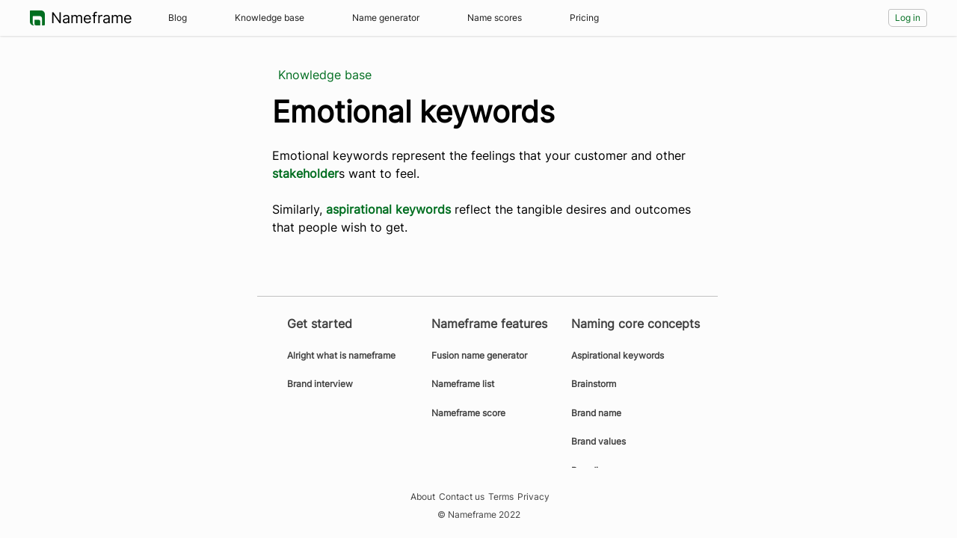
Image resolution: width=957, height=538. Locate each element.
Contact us (461, 497)
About (422, 497)
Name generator (385, 17)
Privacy (533, 497)
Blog (177, 17)
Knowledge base (269, 17)
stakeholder (305, 173)
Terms (501, 497)
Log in (907, 17)
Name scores (494, 17)
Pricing (584, 17)
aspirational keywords (388, 209)
